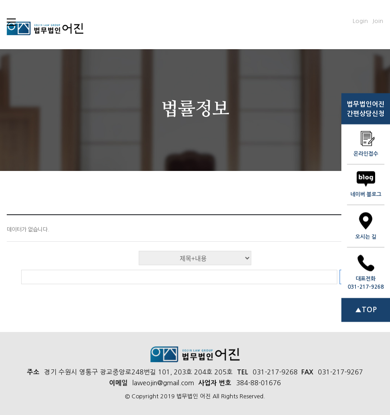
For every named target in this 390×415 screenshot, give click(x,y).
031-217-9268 (275, 372)
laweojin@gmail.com (163, 383)
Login (360, 21)
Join (377, 21)
